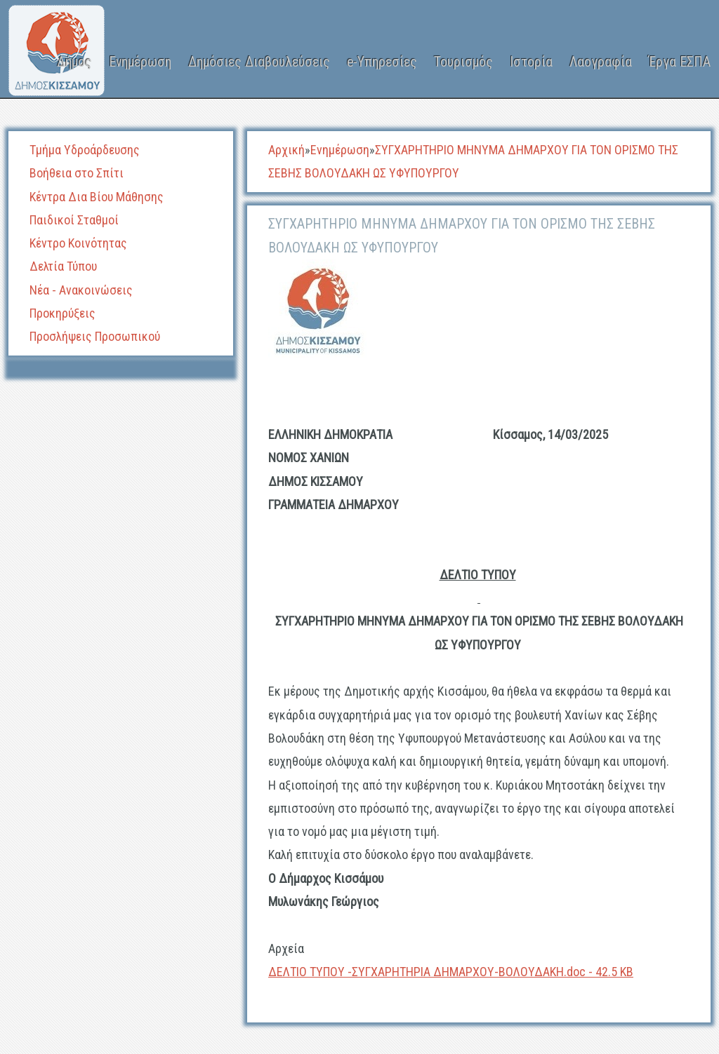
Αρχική (286, 149)
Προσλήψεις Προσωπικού (94, 336)
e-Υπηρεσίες (382, 62)
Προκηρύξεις (62, 313)
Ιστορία (531, 62)
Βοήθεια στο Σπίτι (76, 172)
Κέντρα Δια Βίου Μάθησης (96, 196)
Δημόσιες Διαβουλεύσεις (259, 62)
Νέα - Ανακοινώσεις (81, 290)
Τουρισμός (463, 62)
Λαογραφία (600, 62)
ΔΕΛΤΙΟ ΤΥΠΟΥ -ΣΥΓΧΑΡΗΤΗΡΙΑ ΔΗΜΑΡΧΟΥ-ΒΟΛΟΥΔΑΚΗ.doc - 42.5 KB (450, 971)
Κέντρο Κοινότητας (78, 243)
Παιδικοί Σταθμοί (74, 219)
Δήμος (74, 62)
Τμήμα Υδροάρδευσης (84, 149)
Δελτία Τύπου (63, 266)
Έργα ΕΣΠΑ (680, 62)
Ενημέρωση (140, 62)
